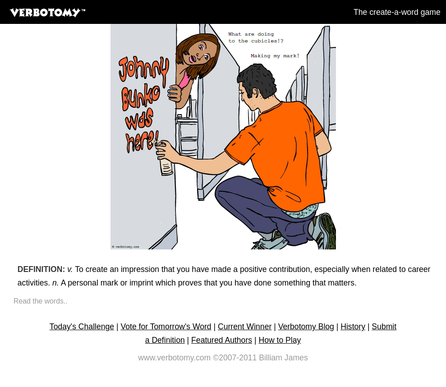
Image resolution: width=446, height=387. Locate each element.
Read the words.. (41, 301)
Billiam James (283, 357)
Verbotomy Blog (306, 326)
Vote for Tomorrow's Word (165, 326)
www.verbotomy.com (174, 357)
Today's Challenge (82, 326)
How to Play (279, 340)
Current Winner (244, 326)
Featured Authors (221, 340)
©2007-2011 (235, 357)
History (352, 326)
